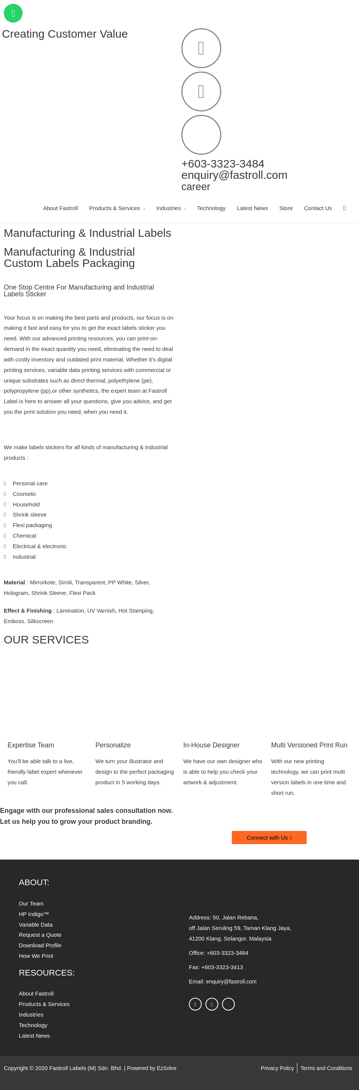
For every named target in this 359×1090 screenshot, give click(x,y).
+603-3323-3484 (223, 163)
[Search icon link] (344, 208)
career (197, 186)
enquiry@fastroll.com (234, 175)
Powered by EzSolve (153, 1068)
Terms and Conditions (325, 1068)
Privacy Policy (273, 1068)
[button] (269, 837)
